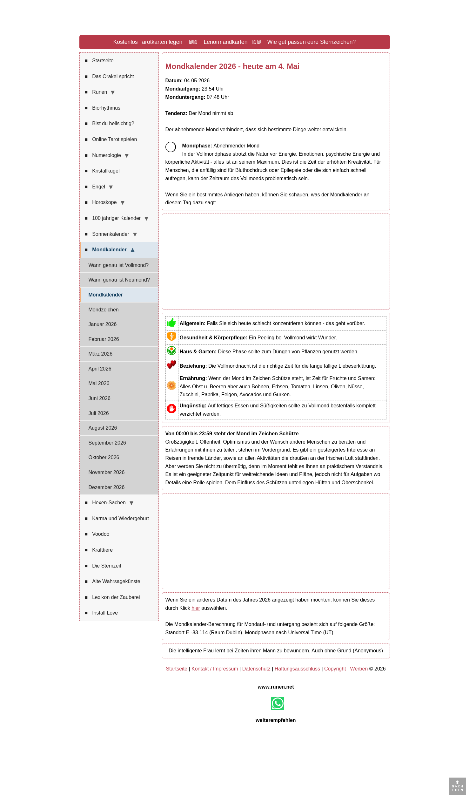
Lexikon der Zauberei (112, 597)
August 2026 (103, 428)
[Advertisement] (275, 261)
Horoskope (101, 202)
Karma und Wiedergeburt (117, 518)
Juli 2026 (99, 413)
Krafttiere (99, 550)
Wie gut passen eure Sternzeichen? (311, 42)
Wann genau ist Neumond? (119, 279)
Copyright (335, 668)
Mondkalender (106, 250)
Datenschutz (256, 668)
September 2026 (107, 443)
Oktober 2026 (104, 457)
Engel (95, 187)
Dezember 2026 (107, 487)
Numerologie (103, 155)
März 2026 (101, 354)
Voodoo (97, 534)
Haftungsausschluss (297, 668)
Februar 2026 (104, 339)
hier (195, 608)
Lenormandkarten (226, 42)
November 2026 (107, 472)
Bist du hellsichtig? (109, 123)
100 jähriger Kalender (113, 218)
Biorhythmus (103, 108)
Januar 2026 (103, 324)
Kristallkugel (102, 171)
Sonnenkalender (107, 234)
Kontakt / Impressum (214, 668)
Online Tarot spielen (111, 139)
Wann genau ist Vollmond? (119, 265)
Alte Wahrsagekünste (112, 581)
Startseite (99, 61)
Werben (359, 668)
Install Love (101, 613)
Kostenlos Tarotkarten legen (148, 42)
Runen (96, 92)
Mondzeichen (104, 309)
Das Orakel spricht (109, 76)
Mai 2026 (99, 383)
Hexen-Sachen (105, 503)
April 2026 (100, 368)
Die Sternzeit (103, 566)
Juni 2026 (100, 398)
